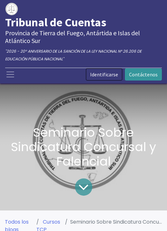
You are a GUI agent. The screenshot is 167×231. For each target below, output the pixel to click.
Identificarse (104, 74)
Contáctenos (143, 74)
